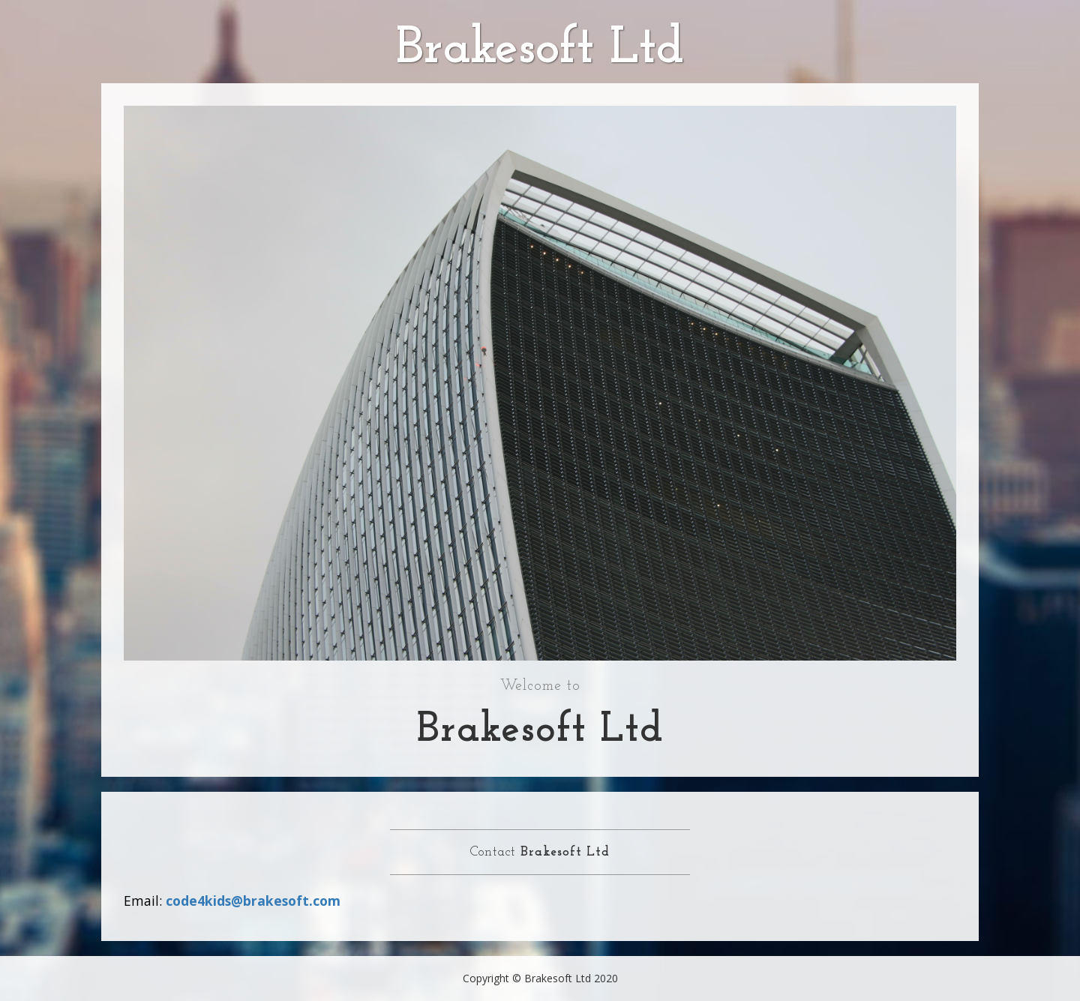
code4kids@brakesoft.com (253, 901)
